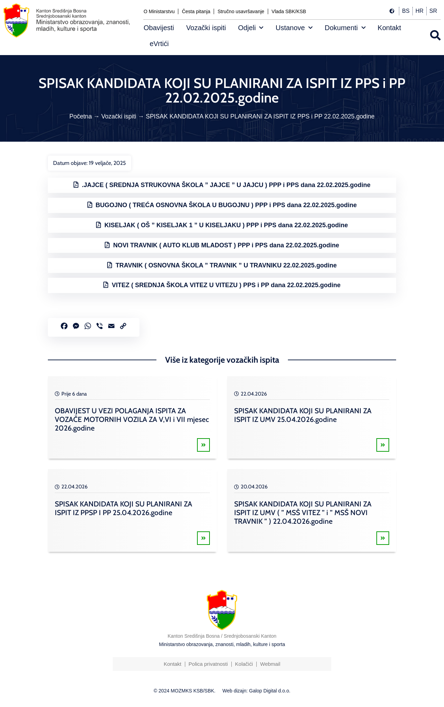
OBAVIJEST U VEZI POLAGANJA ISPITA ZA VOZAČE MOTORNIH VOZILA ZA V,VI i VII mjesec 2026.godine (132, 419)
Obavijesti (159, 28)
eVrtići (159, 43)
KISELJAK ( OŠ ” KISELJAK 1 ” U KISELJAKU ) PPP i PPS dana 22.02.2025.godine (226, 225)
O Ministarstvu (159, 11)
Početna (80, 116)
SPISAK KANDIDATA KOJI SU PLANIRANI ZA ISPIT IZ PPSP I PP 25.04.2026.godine (123, 508)
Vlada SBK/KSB (289, 11)
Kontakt (389, 28)
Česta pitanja (196, 11)
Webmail (270, 664)
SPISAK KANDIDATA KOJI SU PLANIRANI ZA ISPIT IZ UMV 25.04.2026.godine (303, 415)
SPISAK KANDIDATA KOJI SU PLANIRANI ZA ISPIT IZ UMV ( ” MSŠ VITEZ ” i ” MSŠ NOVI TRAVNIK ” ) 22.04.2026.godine (303, 512)
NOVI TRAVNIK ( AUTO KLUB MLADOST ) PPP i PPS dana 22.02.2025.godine (226, 245)
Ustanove (294, 28)
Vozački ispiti (206, 28)
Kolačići (244, 664)
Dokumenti (345, 28)
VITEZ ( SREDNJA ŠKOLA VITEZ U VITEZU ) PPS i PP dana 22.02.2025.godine (226, 285)
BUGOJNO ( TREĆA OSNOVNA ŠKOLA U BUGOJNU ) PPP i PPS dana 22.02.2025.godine (226, 205)
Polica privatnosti (208, 664)
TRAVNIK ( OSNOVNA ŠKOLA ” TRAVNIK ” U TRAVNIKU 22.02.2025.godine (226, 265)
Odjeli (250, 28)
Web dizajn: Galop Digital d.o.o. (256, 690)
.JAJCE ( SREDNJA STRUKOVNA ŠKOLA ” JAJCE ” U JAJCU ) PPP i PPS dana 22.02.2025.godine (226, 185)
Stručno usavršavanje (240, 11)
